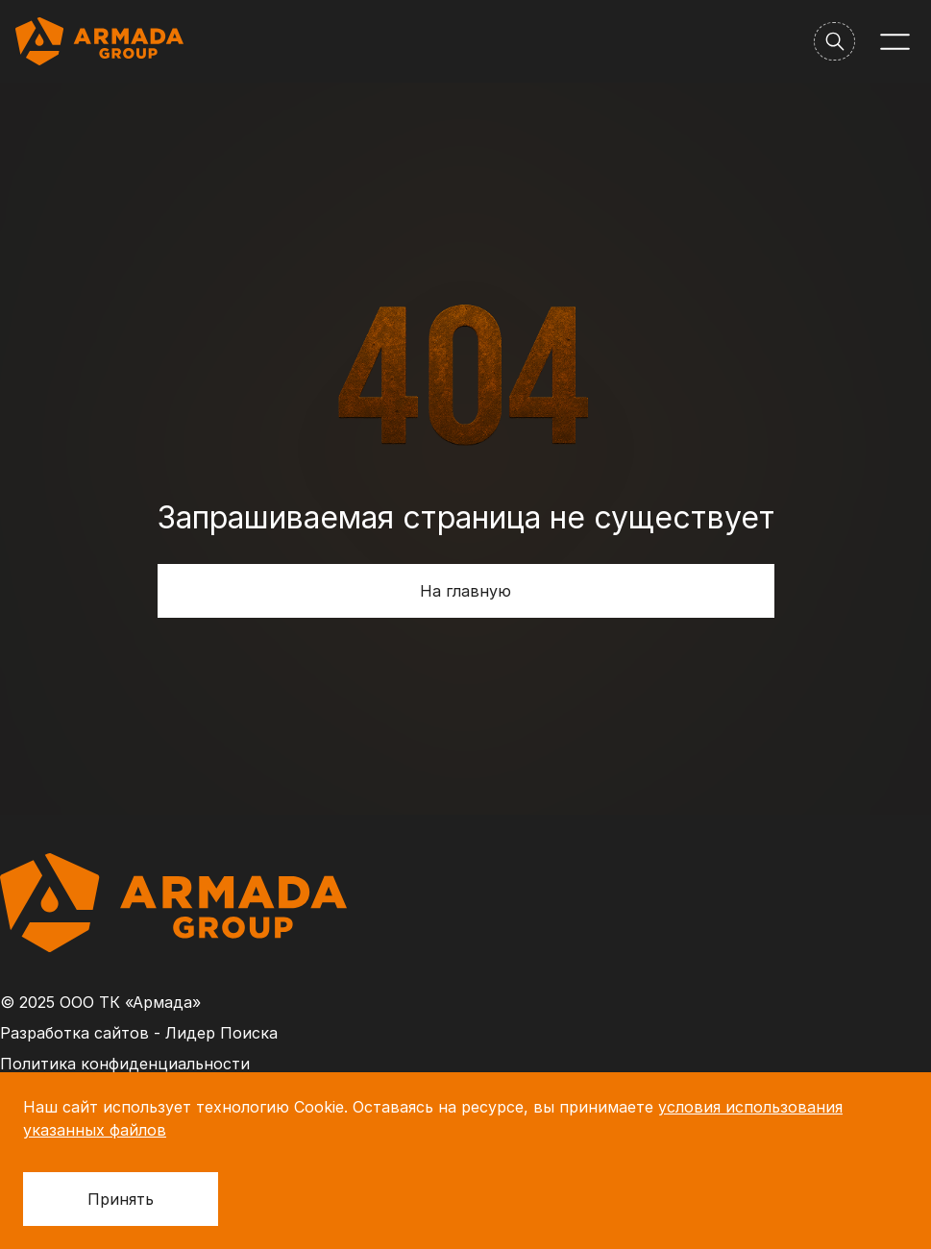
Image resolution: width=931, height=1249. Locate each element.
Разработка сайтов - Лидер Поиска (139, 1032)
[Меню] (895, 41)
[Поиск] (834, 41)
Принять (120, 1199)
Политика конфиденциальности (125, 1063)
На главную (465, 590)
